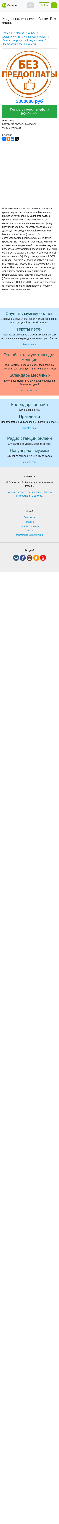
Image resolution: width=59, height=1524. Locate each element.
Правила (29, 522)
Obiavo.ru (13, 5)
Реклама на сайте (30, 526)
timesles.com (29, 428)
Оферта (47, 492)
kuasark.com (29, 462)
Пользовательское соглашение (24, 492)
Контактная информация (29, 535)
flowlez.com (29, 344)
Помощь (29, 530)
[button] (30, 5)
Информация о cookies (29, 495)
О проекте (29, 517)
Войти (44, 5)
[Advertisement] (28, 173)
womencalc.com (29, 390)
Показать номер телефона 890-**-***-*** (29, 111)
